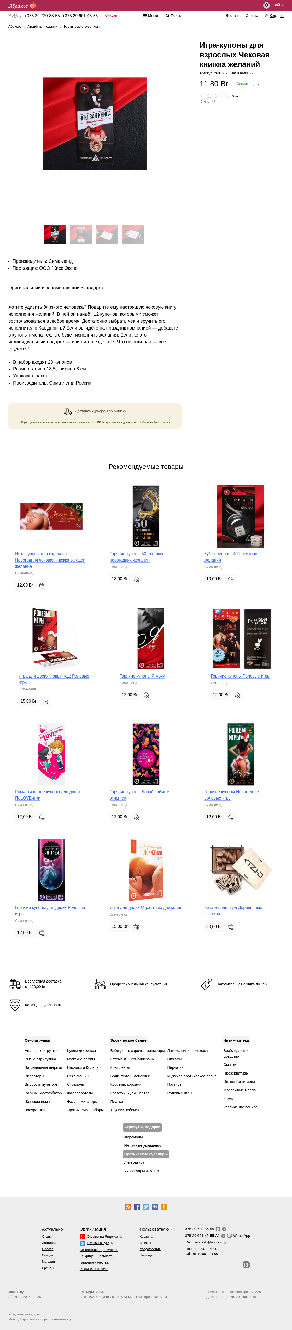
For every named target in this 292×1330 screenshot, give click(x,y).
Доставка (233, 16)
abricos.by (16, 1292)
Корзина (146, 1237)
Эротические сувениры (81, 26)
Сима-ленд (61, 261)
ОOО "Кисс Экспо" (59, 268)
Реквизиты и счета (94, 1269)
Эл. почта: (205, 1242)
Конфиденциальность (97, 1256)
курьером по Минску (109, 411)
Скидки (111, 15)
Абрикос (14, 26)
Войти (273, 5)
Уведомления (150, 1249)
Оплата (252, 16)
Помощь (146, 1255)
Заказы (145, 1243)
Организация (93, 1229)
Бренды (48, 1268)
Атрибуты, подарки (42, 26)
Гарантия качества (94, 1262)
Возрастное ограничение (99, 1250)
